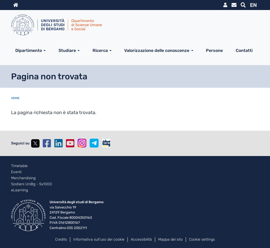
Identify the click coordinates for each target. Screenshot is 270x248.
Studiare (67, 50)
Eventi (16, 172)
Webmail (234, 5)
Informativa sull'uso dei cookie (98, 239)
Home (15, 98)
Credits (61, 239)
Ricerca (100, 50)
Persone (214, 50)
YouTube (70, 143)
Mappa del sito (170, 239)
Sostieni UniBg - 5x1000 (31, 184)
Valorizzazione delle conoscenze (156, 50)
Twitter (35, 143)
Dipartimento (28, 50)
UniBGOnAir (106, 143)
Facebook (47, 143)
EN (253, 5)
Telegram (94, 143)
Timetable (19, 166)
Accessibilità (141, 239)
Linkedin (58, 143)
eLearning (19, 190)
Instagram (82, 143)
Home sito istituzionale (15, 5)
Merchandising (23, 178)
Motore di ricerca (243, 5)
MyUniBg (225, 5)
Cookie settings (202, 239)
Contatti (244, 50)
